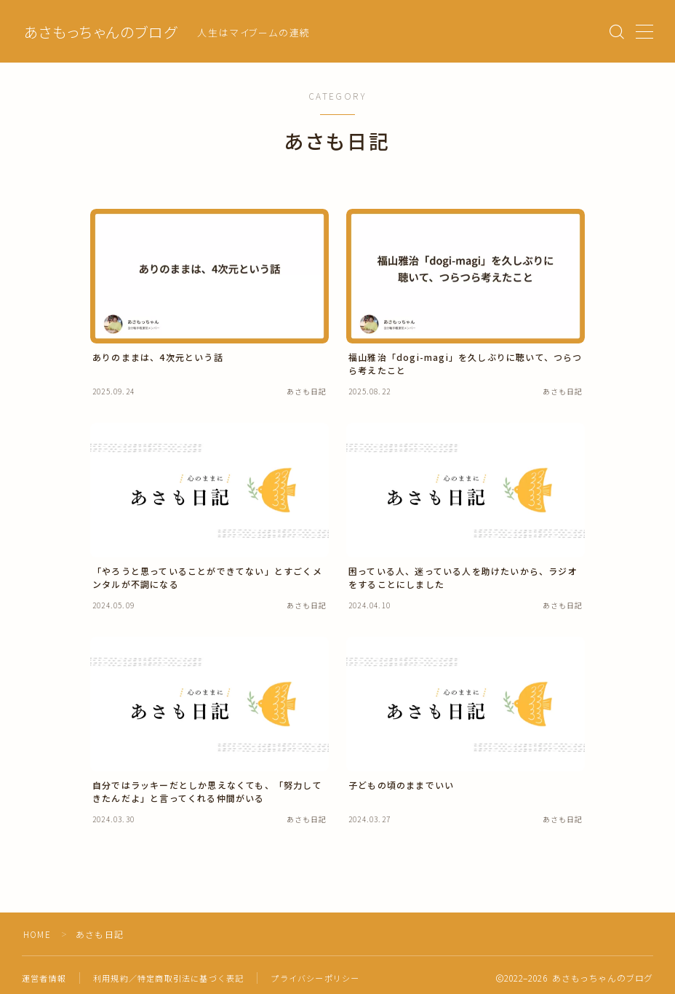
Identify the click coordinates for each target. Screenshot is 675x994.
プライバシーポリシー (315, 978)
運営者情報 (44, 978)
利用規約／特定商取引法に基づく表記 (168, 978)
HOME (37, 934)
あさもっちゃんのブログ (100, 32)
